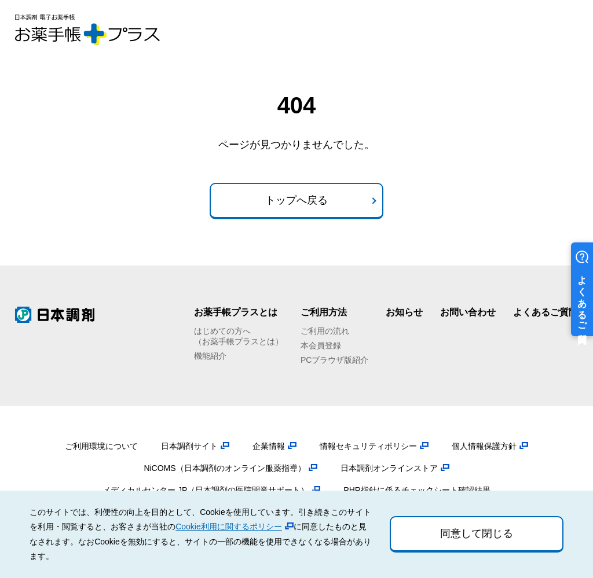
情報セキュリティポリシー (368, 446)
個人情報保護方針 (484, 446)
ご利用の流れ (325, 331)
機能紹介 (210, 355)
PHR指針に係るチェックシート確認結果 (416, 490)
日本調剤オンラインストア (389, 468)
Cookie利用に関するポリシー (228, 526)
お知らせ (404, 312)
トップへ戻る (296, 200)
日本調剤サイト (189, 446)
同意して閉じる (476, 533)
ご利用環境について (101, 446)
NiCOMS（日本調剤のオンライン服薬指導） (224, 468)
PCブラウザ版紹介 (334, 360)
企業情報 (268, 446)
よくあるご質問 (545, 312)
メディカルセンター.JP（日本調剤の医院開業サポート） (206, 490)
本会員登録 (321, 345)
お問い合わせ (468, 312)
